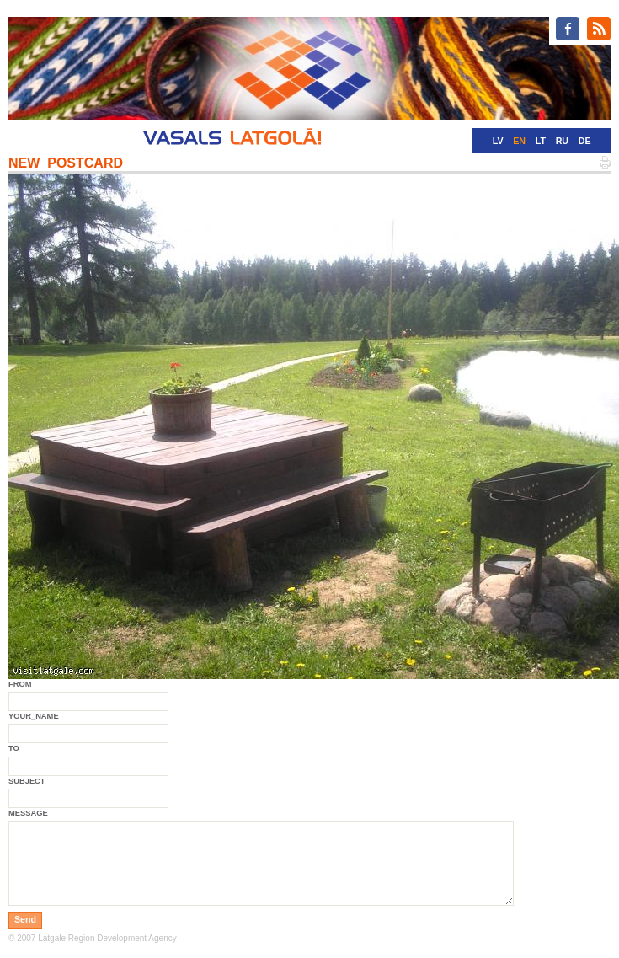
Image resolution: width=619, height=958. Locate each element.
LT (541, 141)
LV (498, 141)
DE (585, 141)
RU (562, 141)
